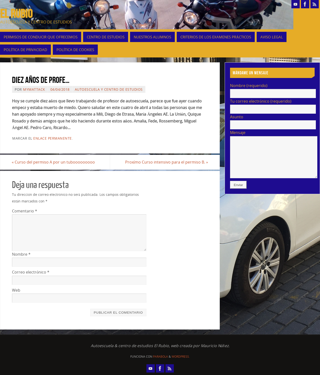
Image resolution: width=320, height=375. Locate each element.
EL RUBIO (16, 14)
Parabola (160, 356)
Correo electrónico (30, 272)
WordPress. (181, 356)
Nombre (21, 254)
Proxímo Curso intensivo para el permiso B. (166, 162)
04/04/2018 (60, 89)
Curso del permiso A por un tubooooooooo (53, 162)
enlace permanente (52, 138)
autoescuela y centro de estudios (109, 89)
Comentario (24, 211)
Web (16, 290)
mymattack (34, 89)
